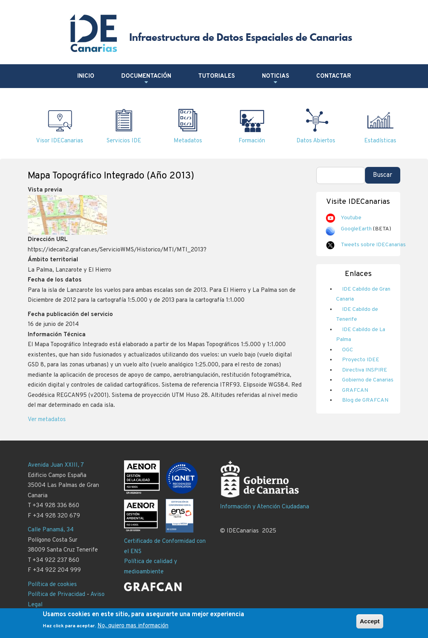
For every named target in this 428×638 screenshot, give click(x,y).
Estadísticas (380, 141)
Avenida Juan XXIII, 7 (56, 465)
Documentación (146, 79)
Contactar (333, 76)
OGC (347, 350)
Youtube (351, 218)
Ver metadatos (47, 419)
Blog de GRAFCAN (365, 400)
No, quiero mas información (132, 627)
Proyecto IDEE (360, 359)
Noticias (275, 79)
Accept (370, 622)
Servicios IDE (124, 141)
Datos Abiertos (315, 141)
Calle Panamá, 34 (51, 530)
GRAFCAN (355, 390)
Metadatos (188, 141)
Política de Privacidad (56, 594)
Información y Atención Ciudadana (264, 507)
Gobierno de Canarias (368, 380)
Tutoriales (216, 76)
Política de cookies (52, 584)
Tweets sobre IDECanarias (373, 244)
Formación (252, 141)
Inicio (85, 76)
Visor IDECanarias (59, 141)
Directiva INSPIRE (364, 370)
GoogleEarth (356, 229)
